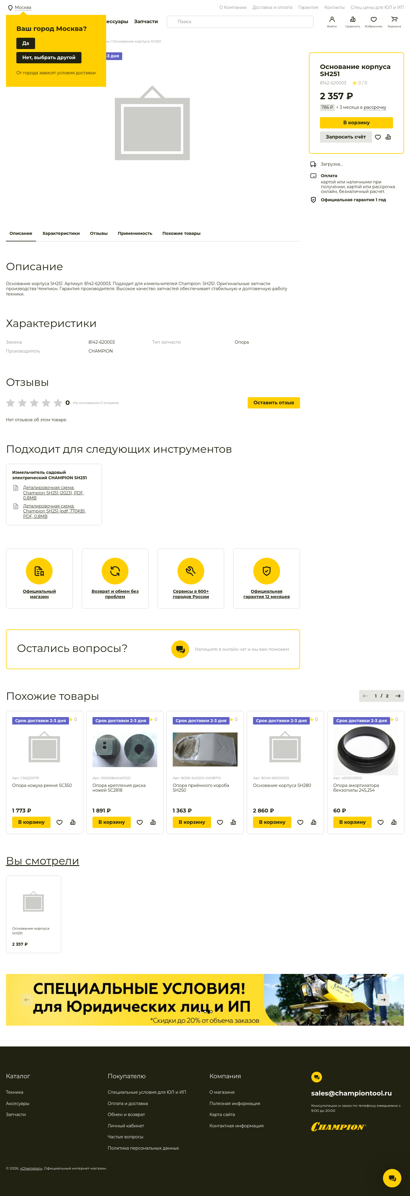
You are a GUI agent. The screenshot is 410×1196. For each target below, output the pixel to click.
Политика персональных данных (143, 1148)
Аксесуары (17, 1103)
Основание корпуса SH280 (282, 785)
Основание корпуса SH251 (30, 930)
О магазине (222, 1092)
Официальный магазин (39, 594)
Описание (21, 233)
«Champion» (31, 1168)
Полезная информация (235, 1103)
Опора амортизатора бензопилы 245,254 (356, 788)
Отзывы (99, 233)
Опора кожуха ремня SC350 (42, 785)
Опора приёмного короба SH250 (201, 788)
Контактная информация (237, 1126)
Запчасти (146, 21)
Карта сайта (222, 1114)
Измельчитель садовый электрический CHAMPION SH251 (49, 475)
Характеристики (61, 233)
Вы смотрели (42, 860)
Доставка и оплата (272, 7)
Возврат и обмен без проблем (115, 594)
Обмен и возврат (126, 1114)
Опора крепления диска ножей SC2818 (119, 788)
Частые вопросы (125, 1137)
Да (25, 43)
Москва (23, 7)
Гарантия (308, 7)
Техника (14, 1092)
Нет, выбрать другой (49, 57)
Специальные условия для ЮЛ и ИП (147, 1092)
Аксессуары (112, 21)
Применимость (135, 233)
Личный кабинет (126, 1126)
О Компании (232, 7)
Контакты (334, 7)
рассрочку (375, 107)
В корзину (356, 122)
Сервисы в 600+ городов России (191, 594)
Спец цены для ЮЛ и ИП (377, 7)
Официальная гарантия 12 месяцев (267, 594)
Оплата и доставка (128, 1103)
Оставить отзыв (274, 403)
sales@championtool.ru (351, 1093)
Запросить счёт (346, 137)
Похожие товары (181, 233)
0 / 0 (359, 83)
